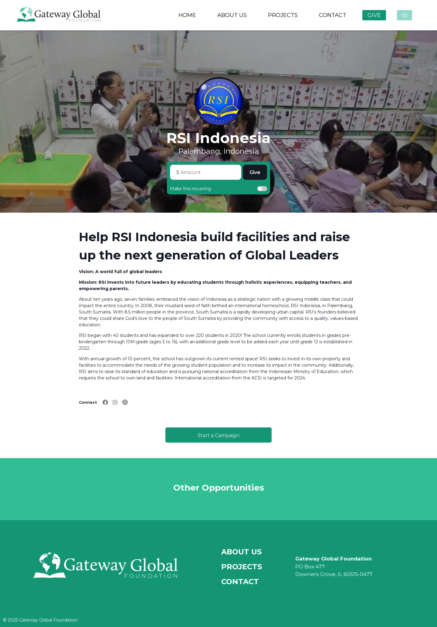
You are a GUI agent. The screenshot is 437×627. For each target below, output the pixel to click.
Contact (240, 581)
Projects (241, 566)
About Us (241, 551)
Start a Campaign (218, 435)
